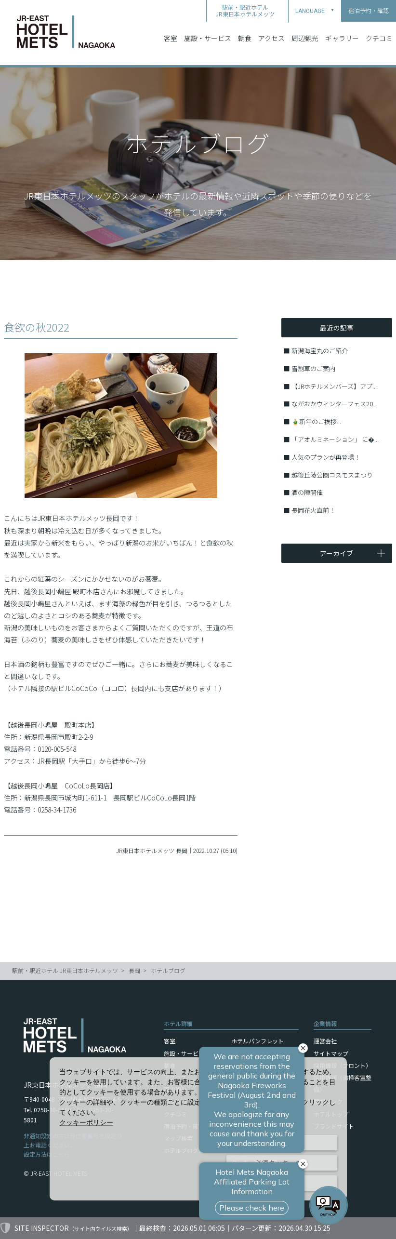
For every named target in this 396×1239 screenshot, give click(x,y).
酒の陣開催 (307, 492)
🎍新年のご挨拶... (316, 421)
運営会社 (325, 1041)
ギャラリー (342, 38)
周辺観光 (304, 38)
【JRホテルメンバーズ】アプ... (334, 386)
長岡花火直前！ (313, 510)
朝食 (244, 38)
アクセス (271, 38)
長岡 (134, 970)
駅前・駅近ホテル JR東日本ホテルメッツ (65, 970)
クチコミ (379, 38)
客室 (170, 38)
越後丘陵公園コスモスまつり (332, 475)
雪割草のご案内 (313, 368)
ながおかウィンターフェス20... (334, 403)
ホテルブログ (168, 970)
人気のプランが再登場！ (325, 457)
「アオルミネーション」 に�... (335, 439)
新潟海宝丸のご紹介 (319, 350)
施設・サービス (207, 38)
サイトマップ (331, 1053)
